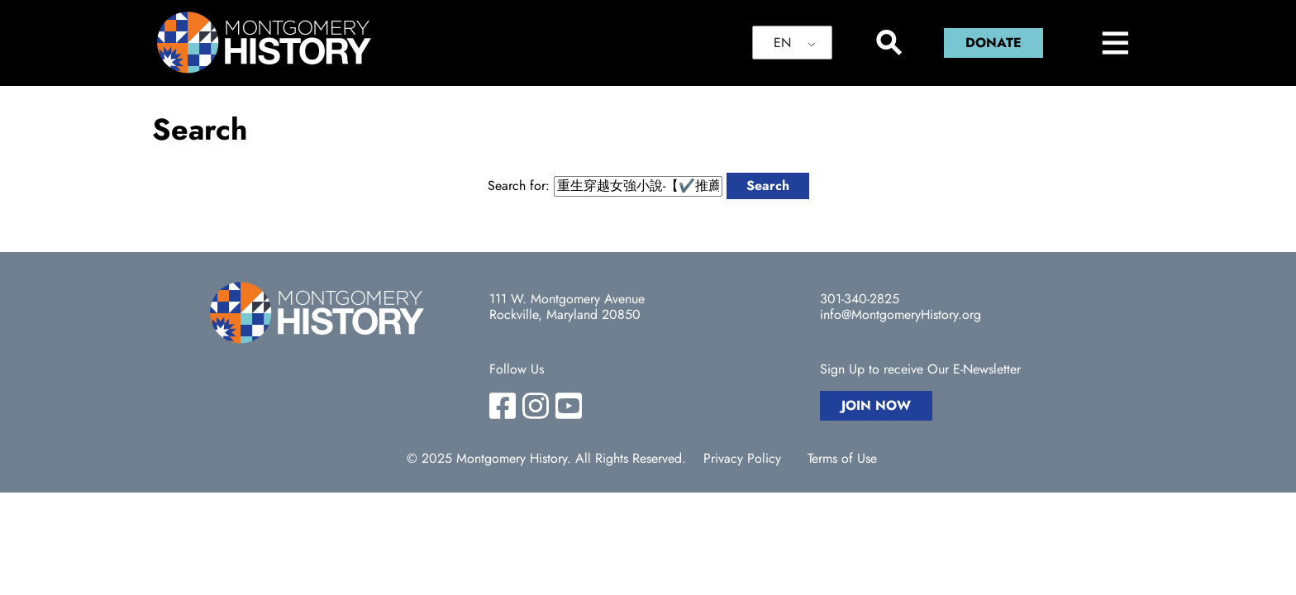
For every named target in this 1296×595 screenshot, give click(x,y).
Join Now (876, 405)
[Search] (888, 43)
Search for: (519, 185)
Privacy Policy (742, 458)
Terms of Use (842, 458)
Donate (993, 42)
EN (782, 42)
